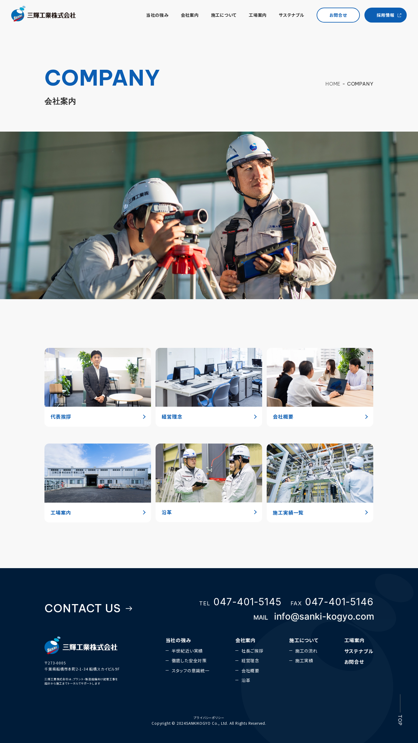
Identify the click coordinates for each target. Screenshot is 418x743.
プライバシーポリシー (209, 717)
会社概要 (250, 670)
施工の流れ (306, 651)
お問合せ (354, 661)
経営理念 (250, 660)
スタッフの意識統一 (190, 670)
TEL (240, 602)
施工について (220, 16)
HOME (333, 84)
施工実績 (304, 660)
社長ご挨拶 (252, 651)
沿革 (246, 680)
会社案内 (186, 16)
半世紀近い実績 (187, 651)
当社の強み (153, 16)
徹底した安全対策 (189, 660)
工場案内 (254, 16)
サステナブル (287, 16)
